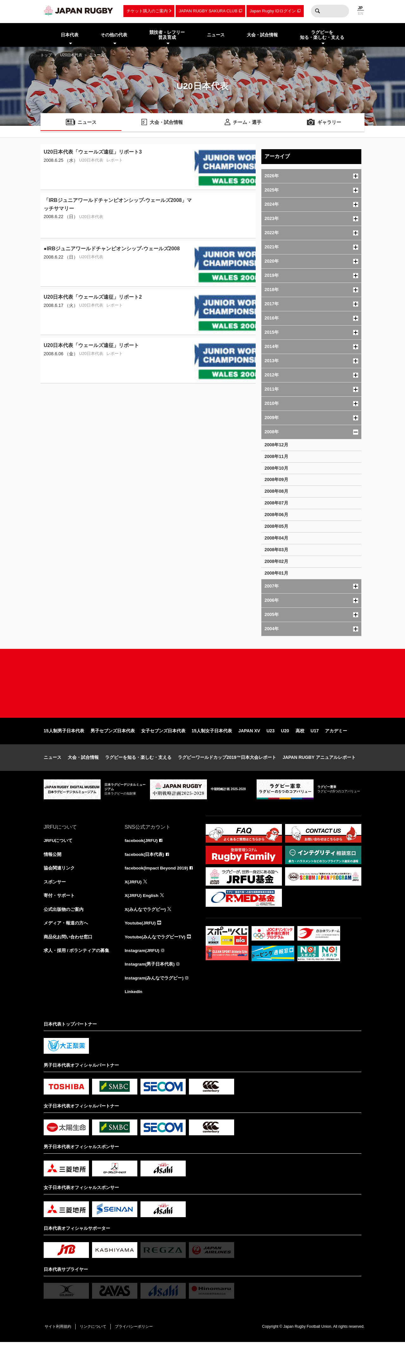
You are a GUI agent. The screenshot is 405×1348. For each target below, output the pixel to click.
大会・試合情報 (83, 761)
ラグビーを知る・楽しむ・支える (138, 761)
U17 (315, 734)
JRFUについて (58, 844)
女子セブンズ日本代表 (163, 734)
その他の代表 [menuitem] (114, 34)
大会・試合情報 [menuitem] (262, 34)
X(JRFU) (133, 886)
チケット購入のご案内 (147, 11)
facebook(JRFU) (142, 844)
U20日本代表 (71, 55)
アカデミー (336, 734)
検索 (317, 11)
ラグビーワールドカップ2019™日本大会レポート (227, 761)
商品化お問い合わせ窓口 (68, 941)
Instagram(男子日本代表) (150, 969)
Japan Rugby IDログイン (273, 11)
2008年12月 (276, 444)
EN (360, 13)
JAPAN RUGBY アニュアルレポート (319, 761)
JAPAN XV (249, 734)
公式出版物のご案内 (64, 914)
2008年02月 (276, 561)
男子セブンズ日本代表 (112, 734)
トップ (46, 55)
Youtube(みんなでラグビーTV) (155, 941)
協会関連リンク (59, 872)
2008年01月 (276, 573)
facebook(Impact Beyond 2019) (157, 872)
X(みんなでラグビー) (145, 914)
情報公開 (52, 858)
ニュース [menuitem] (216, 34)
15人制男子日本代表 (64, 734)
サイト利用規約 (58, 1332)
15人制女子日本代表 (212, 734)
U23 (270, 734)
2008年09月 (276, 479)
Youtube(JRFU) (141, 927)
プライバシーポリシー (137, 1332)
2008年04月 (276, 537)
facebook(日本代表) (145, 858)
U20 (285, 734)
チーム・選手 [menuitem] (247, 122)
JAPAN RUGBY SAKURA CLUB (208, 11)
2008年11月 (276, 456)
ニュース (52, 761)
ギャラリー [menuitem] (329, 122)
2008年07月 (276, 502)
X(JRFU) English (142, 900)
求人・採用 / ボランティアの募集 (76, 955)
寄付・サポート (59, 900)
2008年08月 (276, 491)
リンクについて (95, 1332)
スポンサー (55, 886)
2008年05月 (276, 526)
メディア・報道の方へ (66, 927)
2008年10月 (276, 468)
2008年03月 (276, 549)
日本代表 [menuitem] (69, 34)
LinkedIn (134, 997)
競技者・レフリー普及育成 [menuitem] (167, 35)
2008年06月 (276, 514)
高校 (300, 734)
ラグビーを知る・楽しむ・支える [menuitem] (322, 35)
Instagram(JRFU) (142, 955)
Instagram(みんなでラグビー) (154, 983)
